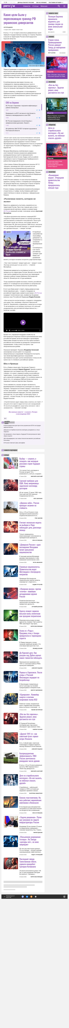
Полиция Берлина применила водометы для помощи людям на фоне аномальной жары (55, 22)
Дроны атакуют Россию (26, 2)
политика (52, 82)
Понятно (60, 1016)
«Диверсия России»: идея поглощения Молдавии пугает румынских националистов (30, 571)
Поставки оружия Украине (58, 2)
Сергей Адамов (8, 27)
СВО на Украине (41, 2)
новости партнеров (10, 450)
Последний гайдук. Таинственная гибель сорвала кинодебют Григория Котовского (27, 996)
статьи (6, 455)
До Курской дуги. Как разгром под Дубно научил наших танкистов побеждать (30, 722)
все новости (51, 32)
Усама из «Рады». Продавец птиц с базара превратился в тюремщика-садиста (30, 679)
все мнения (62, 53)
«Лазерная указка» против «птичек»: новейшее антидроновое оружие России (30, 637)
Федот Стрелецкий (36, 988)
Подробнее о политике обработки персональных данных (37, 1017)
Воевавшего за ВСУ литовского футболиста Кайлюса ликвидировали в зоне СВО (20, 114)
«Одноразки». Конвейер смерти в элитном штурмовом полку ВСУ (29, 763)
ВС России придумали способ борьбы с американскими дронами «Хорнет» (19, 122)
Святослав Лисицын (36, 670)
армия (8, 232)
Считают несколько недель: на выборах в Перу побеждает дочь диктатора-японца (30, 548)
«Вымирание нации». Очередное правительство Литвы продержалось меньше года (56, 181)
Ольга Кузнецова (37, 562)
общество (52, 125)
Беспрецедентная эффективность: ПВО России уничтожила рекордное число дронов (29, 846)
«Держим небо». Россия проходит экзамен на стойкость (29, 505)
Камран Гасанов (37, 818)
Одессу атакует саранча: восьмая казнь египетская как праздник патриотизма (30, 658)
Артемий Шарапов (37, 651)
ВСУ (5, 418)
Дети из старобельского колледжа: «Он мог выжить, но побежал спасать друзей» (30, 890)
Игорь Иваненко (37, 584)
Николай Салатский (36, 476)
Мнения (44, 6)
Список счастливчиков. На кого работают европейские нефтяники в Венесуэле (30, 911)
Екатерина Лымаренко (35, 904)
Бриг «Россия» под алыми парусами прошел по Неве (56, 75)
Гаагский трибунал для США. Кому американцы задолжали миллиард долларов (29, 484)
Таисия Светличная (36, 776)
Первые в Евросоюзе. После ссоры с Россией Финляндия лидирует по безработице (30, 743)
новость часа (53, 13)
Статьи (35, 6)
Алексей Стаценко (37, 734)
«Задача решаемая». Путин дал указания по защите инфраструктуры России (30, 931)
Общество (50, 72)
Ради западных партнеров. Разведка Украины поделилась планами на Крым (16, 251)
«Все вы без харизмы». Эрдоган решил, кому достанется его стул (28, 805)
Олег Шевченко (38, 498)
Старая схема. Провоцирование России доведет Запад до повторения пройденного (56, 45)
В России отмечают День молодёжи (14, 443)
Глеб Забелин (38, 518)
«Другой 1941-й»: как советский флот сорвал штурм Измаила (28, 825)
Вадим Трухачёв (37, 606)
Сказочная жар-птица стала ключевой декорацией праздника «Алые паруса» (55, 163)
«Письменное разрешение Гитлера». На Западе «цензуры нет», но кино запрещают (30, 974)
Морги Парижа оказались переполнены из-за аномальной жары (56, 117)
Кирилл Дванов (37, 943)
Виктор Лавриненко (36, 757)
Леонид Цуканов (37, 693)
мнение (51, 37)
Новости (26, 6)
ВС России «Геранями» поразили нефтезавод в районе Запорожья (21, 107)
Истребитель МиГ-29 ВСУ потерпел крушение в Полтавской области (21, 129)
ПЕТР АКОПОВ (51, 53)
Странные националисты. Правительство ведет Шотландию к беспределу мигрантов (29, 593)
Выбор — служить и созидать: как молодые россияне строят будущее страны (29, 462)
